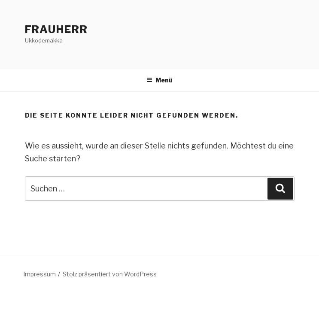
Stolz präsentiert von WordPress (110, 274)
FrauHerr (56, 29)
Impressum (39, 274)
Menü (159, 80)
